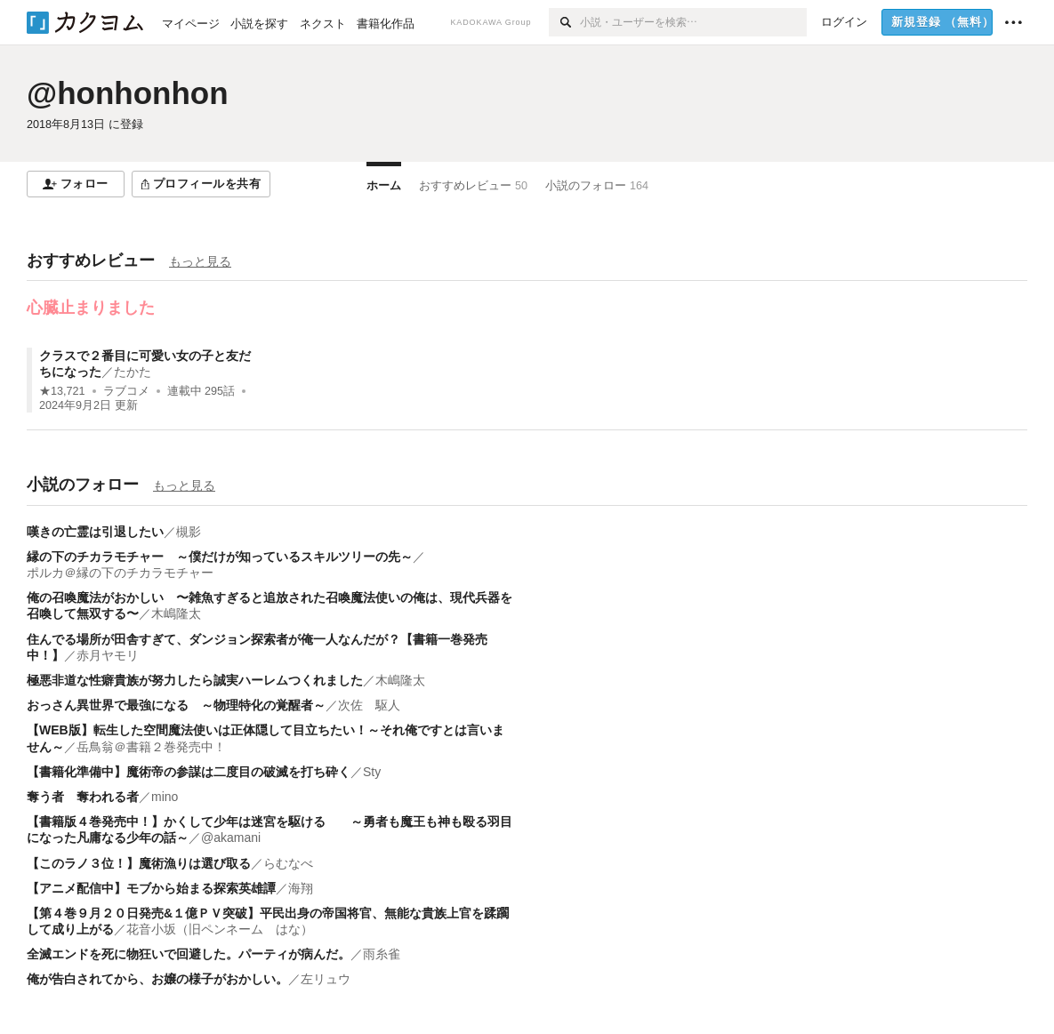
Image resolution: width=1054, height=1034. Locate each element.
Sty (372, 772)
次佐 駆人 (369, 705)
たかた (132, 372)
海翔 (300, 888)
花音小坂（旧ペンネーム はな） (219, 929)
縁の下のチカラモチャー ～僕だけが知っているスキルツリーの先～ (220, 556)
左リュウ (325, 979)
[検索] (564, 22)
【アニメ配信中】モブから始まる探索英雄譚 (151, 888)
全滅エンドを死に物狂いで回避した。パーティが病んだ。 (188, 954)
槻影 (188, 532)
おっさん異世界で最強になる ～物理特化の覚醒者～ (176, 705)
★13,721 (62, 391)
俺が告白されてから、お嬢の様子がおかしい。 (157, 979)
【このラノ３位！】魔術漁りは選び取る (139, 863)
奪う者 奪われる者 (83, 797)
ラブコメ (126, 391)
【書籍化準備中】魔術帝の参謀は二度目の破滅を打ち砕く (188, 772)
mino (164, 797)
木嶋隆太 (176, 613)
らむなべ (288, 863)
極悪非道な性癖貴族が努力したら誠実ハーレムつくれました (195, 680)
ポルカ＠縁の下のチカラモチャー (120, 572)
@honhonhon (128, 93)
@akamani (231, 837)
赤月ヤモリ (107, 655)
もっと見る (200, 261)
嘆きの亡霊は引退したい (95, 532)
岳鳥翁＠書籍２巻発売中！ (151, 747)
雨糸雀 (381, 954)
